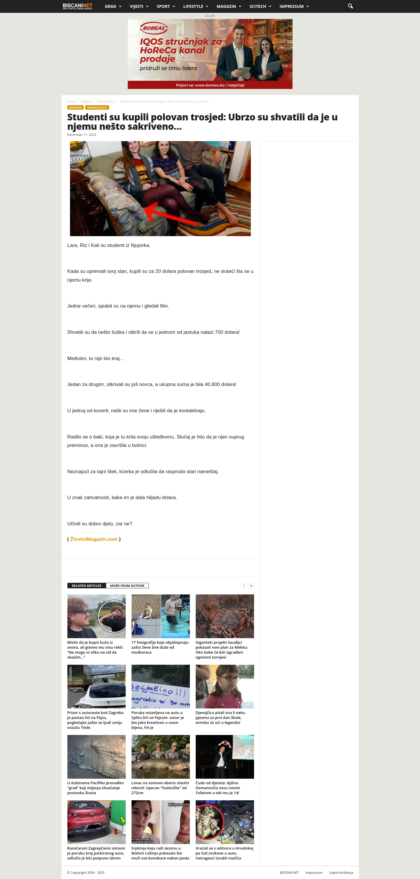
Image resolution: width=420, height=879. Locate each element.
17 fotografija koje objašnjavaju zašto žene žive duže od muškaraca (160, 647)
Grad (113, 6)
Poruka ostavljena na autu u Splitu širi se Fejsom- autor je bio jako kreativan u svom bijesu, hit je (158, 720)
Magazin (229, 6)
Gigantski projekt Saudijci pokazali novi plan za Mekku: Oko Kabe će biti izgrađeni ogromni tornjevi (222, 650)
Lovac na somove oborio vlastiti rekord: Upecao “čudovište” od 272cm (160, 787)
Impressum (294, 6)
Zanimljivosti (106, 101)
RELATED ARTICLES (87, 585)
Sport (166, 6)
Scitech (261, 6)
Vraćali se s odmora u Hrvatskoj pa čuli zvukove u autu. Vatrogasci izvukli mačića (224, 853)
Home (71, 101)
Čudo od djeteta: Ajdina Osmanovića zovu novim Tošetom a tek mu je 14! (218, 787)
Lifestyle (196, 6)
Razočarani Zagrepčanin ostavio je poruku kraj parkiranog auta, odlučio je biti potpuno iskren (96, 853)
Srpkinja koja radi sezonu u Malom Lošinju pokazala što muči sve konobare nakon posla (160, 853)
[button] (350, 6)
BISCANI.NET (289, 872)
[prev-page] (244, 586)
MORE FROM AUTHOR (127, 585)
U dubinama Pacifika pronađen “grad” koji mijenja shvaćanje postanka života (95, 787)
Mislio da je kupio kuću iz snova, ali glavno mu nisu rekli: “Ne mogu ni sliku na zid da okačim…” (95, 650)
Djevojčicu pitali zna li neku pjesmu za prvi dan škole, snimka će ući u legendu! (220, 717)
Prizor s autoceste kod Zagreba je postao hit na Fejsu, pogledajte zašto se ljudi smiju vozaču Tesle (95, 720)
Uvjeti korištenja (341, 872)
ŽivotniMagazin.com (94, 539)
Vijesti (139, 6)
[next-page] (251, 586)
